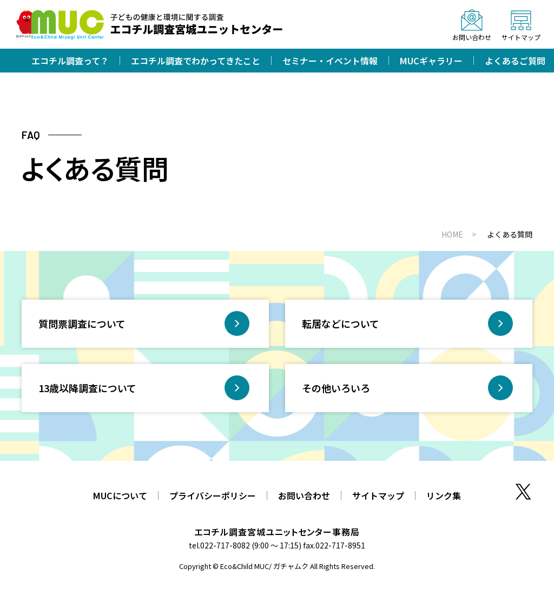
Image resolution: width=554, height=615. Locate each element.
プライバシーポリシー (212, 495)
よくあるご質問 (515, 60)
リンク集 (443, 495)
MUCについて (120, 495)
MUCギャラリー (431, 60)
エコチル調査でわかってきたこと (195, 60)
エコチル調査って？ (70, 60)
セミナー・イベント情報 (330, 60)
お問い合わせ (304, 495)
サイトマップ (378, 495)
